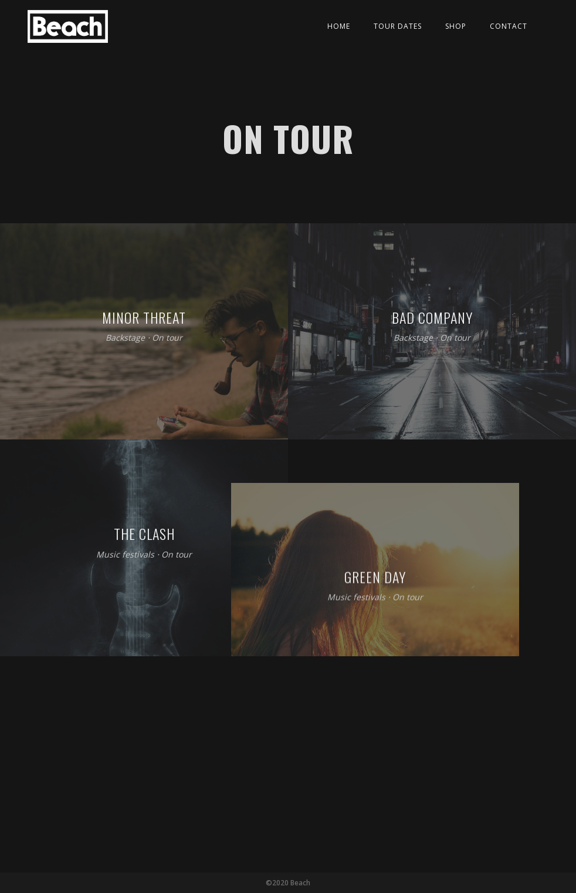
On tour (167, 338)
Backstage (125, 338)
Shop (455, 26)
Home (338, 26)
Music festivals (125, 554)
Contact (508, 26)
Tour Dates (398, 26)
